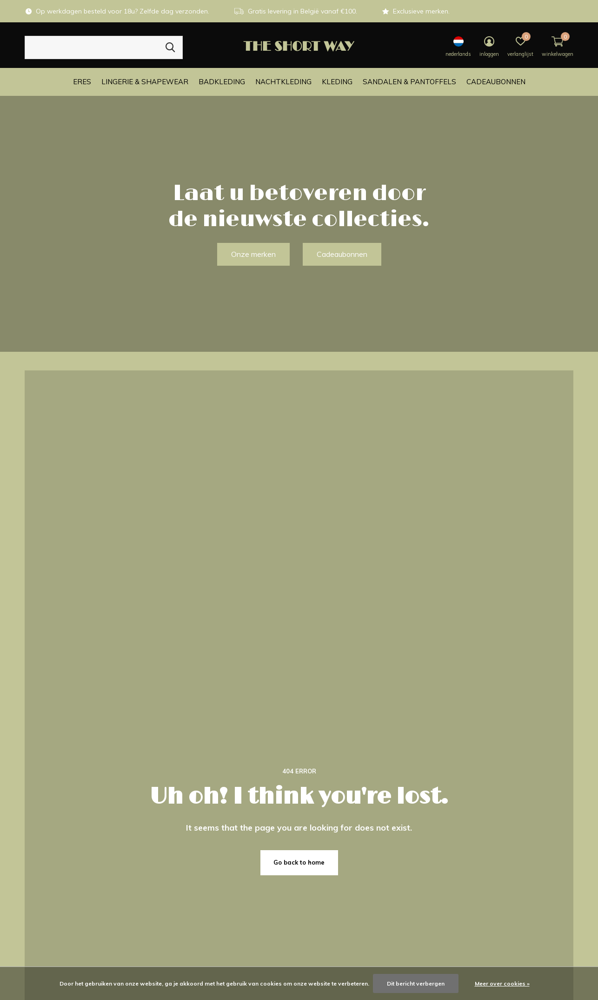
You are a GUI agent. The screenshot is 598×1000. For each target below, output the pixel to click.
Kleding (337, 81)
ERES (82, 81)
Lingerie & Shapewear (144, 81)
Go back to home (299, 862)
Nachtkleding (283, 81)
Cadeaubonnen (495, 81)
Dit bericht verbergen (416, 983)
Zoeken (170, 47)
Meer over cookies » (502, 983)
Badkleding (222, 81)
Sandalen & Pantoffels (409, 81)
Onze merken (253, 254)
